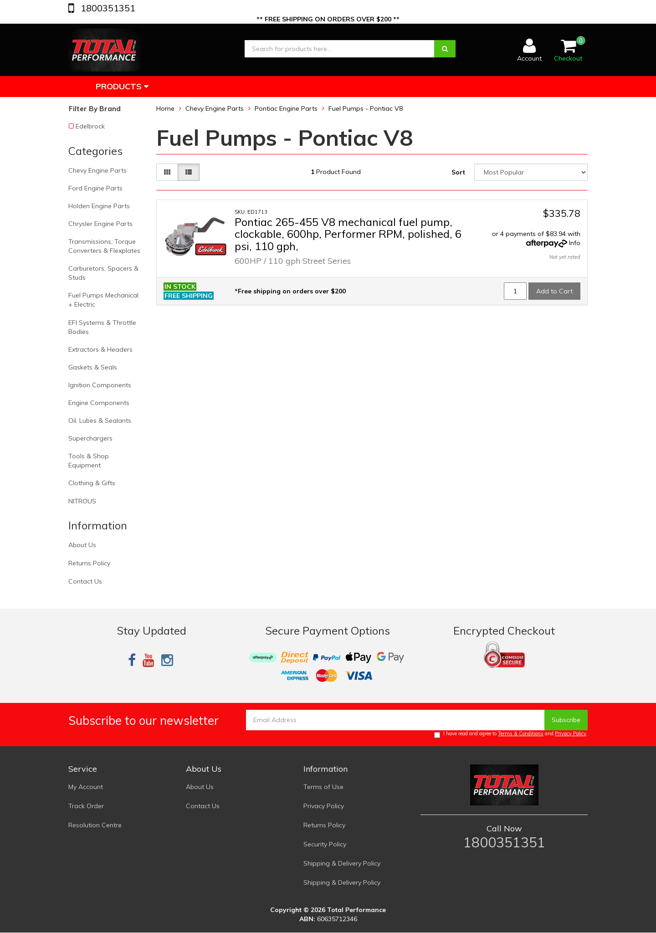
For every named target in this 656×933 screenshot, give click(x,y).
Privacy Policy (570, 733)
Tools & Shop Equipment (88, 460)
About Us (82, 545)
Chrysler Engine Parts (100, 224)
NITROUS (82, 501)
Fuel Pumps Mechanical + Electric (103, 299)
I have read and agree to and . (511, 734)
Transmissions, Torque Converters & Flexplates (104, 246)
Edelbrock (90, 126)
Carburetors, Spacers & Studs (103, 273)
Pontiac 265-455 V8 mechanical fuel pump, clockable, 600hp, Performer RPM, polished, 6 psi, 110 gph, (348, 234)
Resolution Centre (95, 825)
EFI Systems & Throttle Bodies (102, 327)
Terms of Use (323, 787)
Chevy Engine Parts (97, 170)
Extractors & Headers (100, 349)
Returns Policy (89, 563)
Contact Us (85, 581)
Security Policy (324, 844)
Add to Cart (554, 291)
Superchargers (90, 438)
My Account (85, 787)
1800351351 (106, 8)
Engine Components (98, 403)
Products (122, 86)
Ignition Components (99, 385)
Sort (458, 172)
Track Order (86, 806)
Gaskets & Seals (92, 367)
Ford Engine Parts (95, 188)
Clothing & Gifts (91, 483)
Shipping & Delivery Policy (341, 863)
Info (574, 243)
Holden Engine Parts (99, 206)
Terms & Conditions (520, 733)
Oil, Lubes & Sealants (99, 420)
